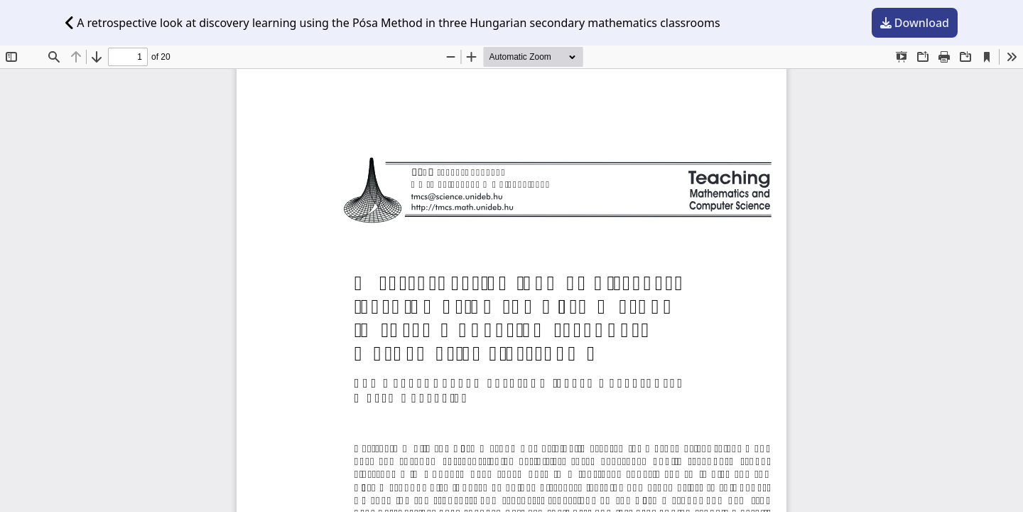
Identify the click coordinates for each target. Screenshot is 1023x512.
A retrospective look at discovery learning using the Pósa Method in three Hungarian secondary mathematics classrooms (392, 23)
